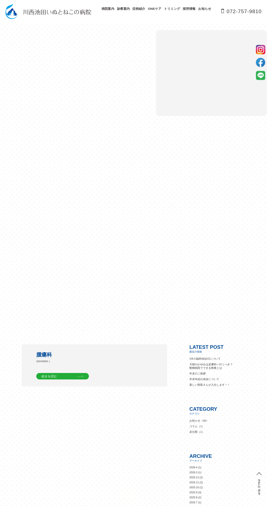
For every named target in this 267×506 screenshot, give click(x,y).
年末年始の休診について (203, 140)
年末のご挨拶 (196, 135)
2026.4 (193, 228)
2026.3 (193, 233)
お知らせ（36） (198, 182)
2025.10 (194, 248)
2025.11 (194, 243)
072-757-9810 (244, 11)
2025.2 (193, 284)
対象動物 (169, 421)
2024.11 (194, 299)
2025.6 (193, 268)
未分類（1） (196, 193)
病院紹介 (142, 403)
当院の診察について (126, 421)
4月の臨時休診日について (203, 120)
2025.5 (193, 273)
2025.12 (194, 238)
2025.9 (193, 253)
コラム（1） (196, 187)
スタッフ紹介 (169, 403)
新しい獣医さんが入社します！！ (208, 146)
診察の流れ (196, 421)
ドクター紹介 (121, 403)
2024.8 (193, 314)
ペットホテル (193, 403)
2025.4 (193, 278)
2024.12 (194, 294)
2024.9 (193, 309)
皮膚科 (117, 430)
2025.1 (193, 289)
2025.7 (193, 263)
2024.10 (194, 304)
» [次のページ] (18, 504)
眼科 (141, 430)
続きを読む (49, 137)
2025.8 (193, 258)
